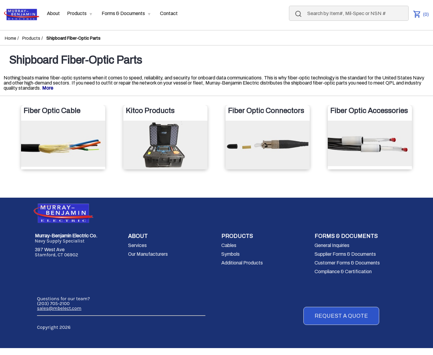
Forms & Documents (123, 12)
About (53, 13)
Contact (169, 13)
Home (10, 38)
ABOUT (138, 236)
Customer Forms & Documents (347, 262)
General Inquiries (332, 245)
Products (77, 12)
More (47, 88)
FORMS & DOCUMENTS (346, 236)
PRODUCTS (237, 236)
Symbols (230, 254)
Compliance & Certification (343, 271)
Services (137, 245)
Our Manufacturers (148, 254)
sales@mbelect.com (59, 308)
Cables (228, 245)
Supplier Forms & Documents (345, 254)
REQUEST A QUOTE (341, 316)
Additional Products (242, 262)
